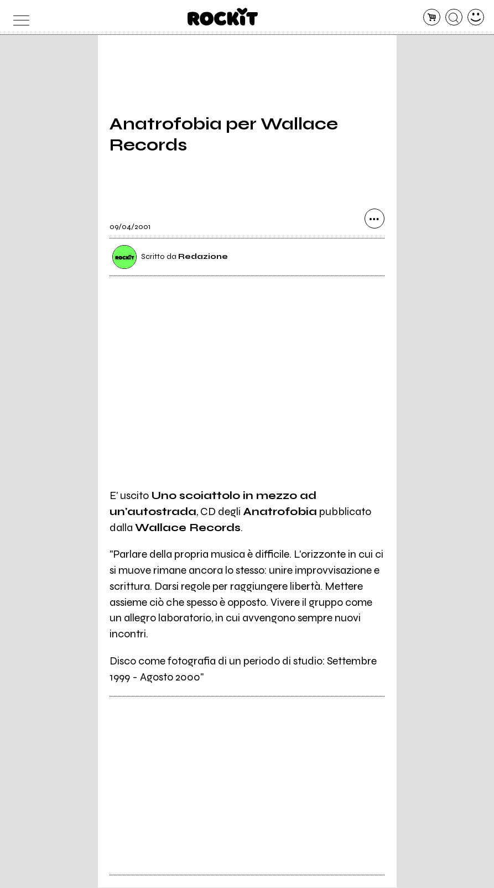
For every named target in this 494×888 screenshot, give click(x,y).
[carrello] (431, 17)
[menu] (18, 17)
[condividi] (374, 220)
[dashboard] (476, 17)
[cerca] (453, 17)
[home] (223, 16)
